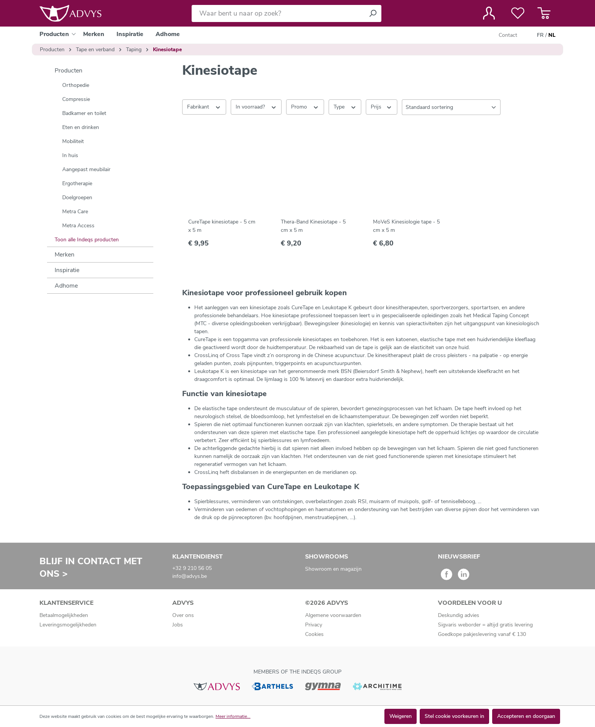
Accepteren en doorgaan (526, 716)
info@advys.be (189, 576)
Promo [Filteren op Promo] (305, 106)
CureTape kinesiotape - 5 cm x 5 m (221, 226)
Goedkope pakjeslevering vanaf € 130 (482, 634)
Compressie (76, 99)
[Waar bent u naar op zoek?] (278, 13)
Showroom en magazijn (333, 569)
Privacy (313, 624)
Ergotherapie (77, 183)
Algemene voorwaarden (333, 615)
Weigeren (400, 716)
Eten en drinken (80, 127)
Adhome (66, 286)
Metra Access (78, 225)
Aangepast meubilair (86, 169)
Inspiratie (67, 270)
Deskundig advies (458, 615)
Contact (508, 35)
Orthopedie (75, 85)
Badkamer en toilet (84, 113)
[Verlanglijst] (517, 13)
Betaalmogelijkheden (63, 615)
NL (552, 35)
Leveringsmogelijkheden (67, 624)
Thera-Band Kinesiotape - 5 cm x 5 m (313, 226)
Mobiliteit (73, 141)
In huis (70, 155)
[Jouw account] (489, 13)
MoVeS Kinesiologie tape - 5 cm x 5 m (406, 226)
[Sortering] (451, 107)
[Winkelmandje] (544, 13)
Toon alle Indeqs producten (87, 239)
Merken (64, 254)
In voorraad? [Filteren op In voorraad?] (256, 106)
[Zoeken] (372, 13)
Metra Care (75, 211)
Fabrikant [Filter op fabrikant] (204, 106)
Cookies (314, 634)
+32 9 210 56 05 (192, 568)
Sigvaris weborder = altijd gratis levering (485, 624)
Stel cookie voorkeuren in (454, 716)
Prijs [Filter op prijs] (381, 106)
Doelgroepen (77, 197)
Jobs (177, 624)
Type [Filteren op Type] (345, 106)
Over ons (183, 615)
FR (540, 35)
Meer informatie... (233, 716)
